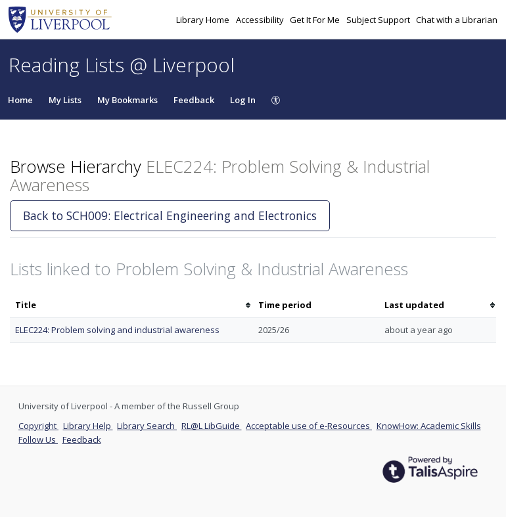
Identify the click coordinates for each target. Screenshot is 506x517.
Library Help (88, 426)
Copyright (38, 426)
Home (20, 100)
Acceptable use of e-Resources (309, 426)
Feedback (193, 100)
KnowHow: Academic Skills (429, 426)
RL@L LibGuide (211, 426)
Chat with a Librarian (456, 20)
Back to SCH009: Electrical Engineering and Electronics (170, 215)
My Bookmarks (127, 100)
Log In (243, 100)
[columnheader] (131, 305)
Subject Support (379, 20)
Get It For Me (316, 20)
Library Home (203, 20)
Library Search (147, 426)
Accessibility (261, 20)
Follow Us (38, 439)
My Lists (65, 100)
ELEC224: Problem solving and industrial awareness (117, 330)
